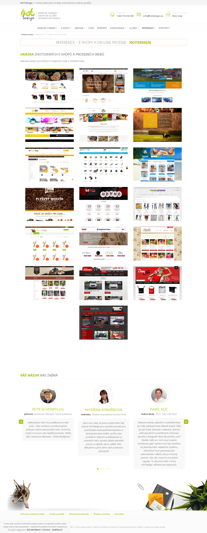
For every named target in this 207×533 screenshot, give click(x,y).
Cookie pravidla (56, 514)
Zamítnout (57, 529)
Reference (148, 28)
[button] (186, 422)
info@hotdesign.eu (153, 15)
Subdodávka (118, 28)
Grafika (80, 28)
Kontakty (164, 28)
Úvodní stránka (27, 34)
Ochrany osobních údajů (32, 514)
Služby (134, 28)
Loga (91, 28)
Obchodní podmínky (79, 514)
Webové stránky (47, 28)
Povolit (46, 529)
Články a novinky (102, 514)
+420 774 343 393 (125, 15)
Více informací (34, 529)
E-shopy (66, 28)
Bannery (102, 28)
